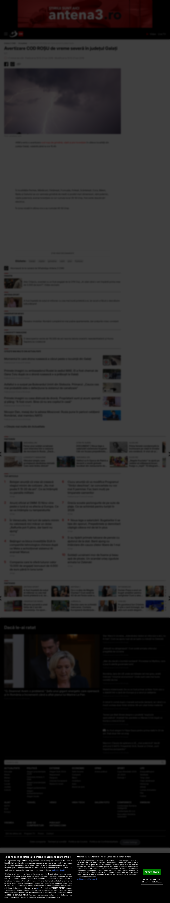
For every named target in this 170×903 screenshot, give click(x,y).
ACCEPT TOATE (152, 872)
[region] (85, 878)
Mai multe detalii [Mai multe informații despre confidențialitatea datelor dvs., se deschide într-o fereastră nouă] (58, 870)
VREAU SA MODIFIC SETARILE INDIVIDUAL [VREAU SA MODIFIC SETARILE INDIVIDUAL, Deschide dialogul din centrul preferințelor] (152, 880)
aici (38, 888)
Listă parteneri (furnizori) (87, 879)
